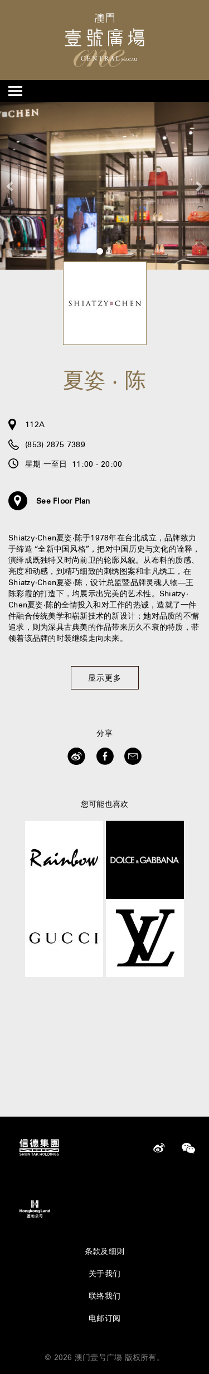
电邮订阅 (104, 1318)
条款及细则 (104, 1251)
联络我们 (104, 1296)
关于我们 (104, 1273)
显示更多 (104, 678)
